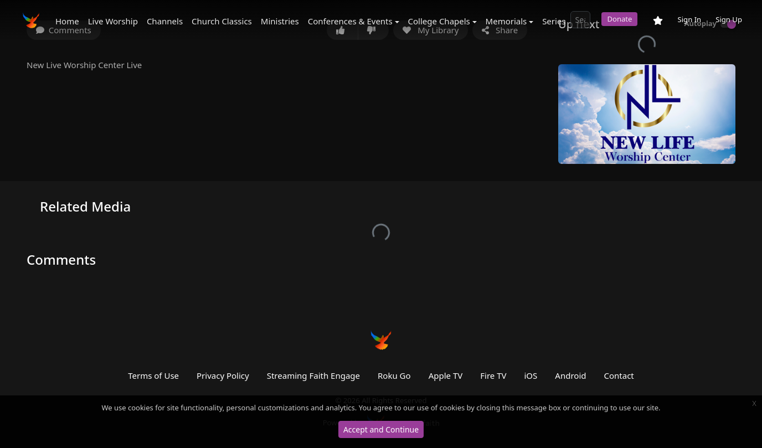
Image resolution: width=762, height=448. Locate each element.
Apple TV (446, 375)
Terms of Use (153, 375)
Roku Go (394, 375)
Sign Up (728, 19)
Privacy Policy (223, 375)
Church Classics (222, 21)
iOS (531, 375)
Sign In (689, 19)
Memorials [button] (506, 21)
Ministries (280, 21)
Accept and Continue (381, 429)
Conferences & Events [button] (350, 21)
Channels (165, 21)
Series (553, 21)
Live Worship (113, 21)
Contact (619, 375)
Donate (619, 19)
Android (570, 375)
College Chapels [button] (439, 21)
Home (67, 21)
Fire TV (493, 375)
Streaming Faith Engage (313, 375)
